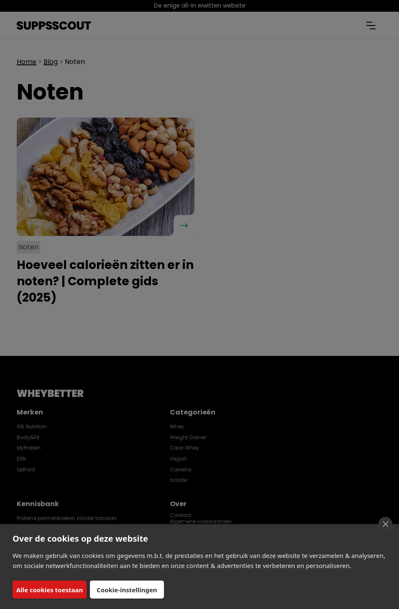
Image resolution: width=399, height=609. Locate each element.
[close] (385, 524)
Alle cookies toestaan (49, 590)
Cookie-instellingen (127, 590)
